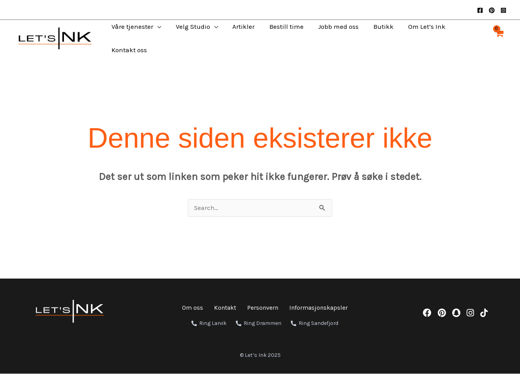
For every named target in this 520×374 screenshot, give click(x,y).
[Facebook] (480, 10)
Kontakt (225, 308)
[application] (152, 26)
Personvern (262, 308)
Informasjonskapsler (318, 308)
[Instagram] (503, 10)
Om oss (192, 308)
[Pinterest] (492, 10)
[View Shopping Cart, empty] (499, 38)
